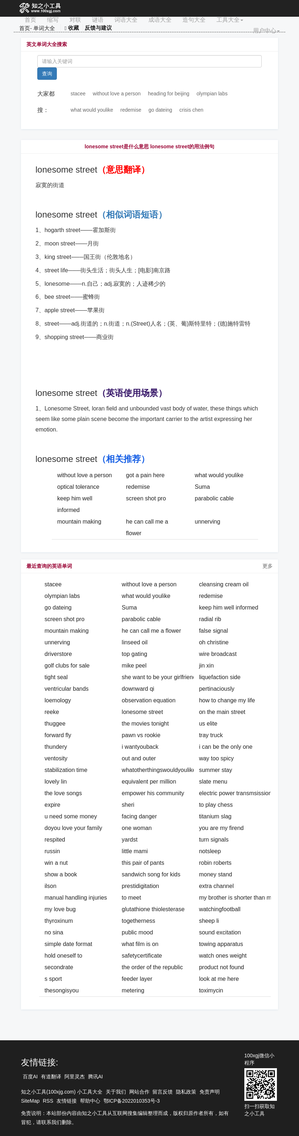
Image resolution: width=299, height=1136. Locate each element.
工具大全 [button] (229, 20)
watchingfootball (220, 909)
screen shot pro (146, 498)
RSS (48, 1101)
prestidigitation (140, 886)
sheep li (209, 921)
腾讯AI (95, 1076)
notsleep (210, 851)
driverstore (58, 654)
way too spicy (216, 758)
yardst (130, 839)
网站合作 (139, 1092)
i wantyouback (140, 747)
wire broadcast (218, 654)
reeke (52, 712)
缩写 (53, 20)
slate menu (213, 781)
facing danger (139, 816)
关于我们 (116, 1092)
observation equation (149, 700)
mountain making (79, 522)
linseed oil (134, 642)
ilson (50, 886)
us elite (208, 723)
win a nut (56, 863)
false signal (213, 631)
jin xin (206, 665)
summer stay (215, 770)
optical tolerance (78, 487)
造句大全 (194, 20)
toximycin (211, 990)
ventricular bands (67, 689)
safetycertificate (142, 956)
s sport (53, 979)
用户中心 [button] (266, 31)
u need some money (71, 816)
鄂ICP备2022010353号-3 (132, 1101)
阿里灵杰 (74, 1076)
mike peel (134, 665)
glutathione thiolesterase (153, 909)
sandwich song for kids (151, 874)
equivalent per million (149, 781)
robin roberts (215, 863)
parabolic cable (214, 498)
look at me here (219, 979)
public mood (137, 932)
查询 (47, 74)
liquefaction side (220, 677)
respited (55, 839)
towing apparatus (221, 944)
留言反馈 (162, 1092)
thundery (56, 747)
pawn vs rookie (141, 735)
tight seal (56, 677)
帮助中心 (90, 1101)
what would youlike (92, 110)
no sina (54, 932)
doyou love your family (73, 828)
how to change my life (227, 700)
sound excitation (220, 932)
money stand (215, 874)
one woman (137, 828)
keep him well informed (228, 607)
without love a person (116, 93)
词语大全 (126, 20)
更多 (267, 566)
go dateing (160, 110)
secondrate (59, 967)
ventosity (56, 758)
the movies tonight (145, 723)
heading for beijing (168, 93)
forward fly (58, 735)
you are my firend (221, 828)
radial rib (210, 619)
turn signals (214, 839)
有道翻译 (51, 1076)
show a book (61, 874)
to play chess (216, 805)
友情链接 (66, 1101)
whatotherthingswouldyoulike (159, 770)
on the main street (222, 712)
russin (52, 851)
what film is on (140, 944)
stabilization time (66, 770)
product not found (221, 967)
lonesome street (142, 712)
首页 (30, 20)
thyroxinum (59, 921)
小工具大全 (89, 1092)
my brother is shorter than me (237, 898)
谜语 (98, 20)
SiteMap (30, 1101)
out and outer (139, 758)
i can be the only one (226, 747)
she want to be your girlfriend (159, 677)
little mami (135, 851)
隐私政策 (186, 1092)
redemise (131, 110)
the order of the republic (152, 967)
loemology (58, 700)
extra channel (216, 886)
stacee (78, 93)
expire (52, 805)
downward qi (138, 689)
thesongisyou (62, 990)
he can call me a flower (151, 631)
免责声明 (209, 1092)
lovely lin (56, 781)
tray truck (211, 735)
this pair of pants (143, 863)
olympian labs (212, 93)
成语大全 (160, 20)
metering (133, 990)
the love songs (63, 793)
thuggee (55, 723)
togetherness (138, 921)
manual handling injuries (76, 898)
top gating (134, 654)
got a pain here (145, 475)
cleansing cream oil (224, 584)
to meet (131, 898)
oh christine (214, 642)
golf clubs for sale (67, 665)
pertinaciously (217, 689)
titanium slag (215, 816)
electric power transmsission (235, 793)
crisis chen (191, 110)
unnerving (207, 522)
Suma (202, 487)
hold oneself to (63, 956)
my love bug (60, 909)
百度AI (30, 1076)
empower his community (153, 793)
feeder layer (137, 979)
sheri (128, 805)
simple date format (68, 944)
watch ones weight (223, 956)
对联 (75, 20)
